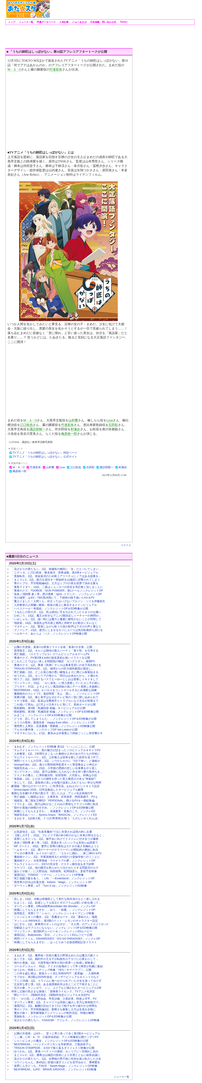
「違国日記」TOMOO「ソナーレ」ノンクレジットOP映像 (47, 874)
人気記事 (64, 22)
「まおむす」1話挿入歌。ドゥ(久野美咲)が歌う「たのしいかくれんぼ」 (55, 818)
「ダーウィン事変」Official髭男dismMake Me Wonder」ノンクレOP (53, 906)
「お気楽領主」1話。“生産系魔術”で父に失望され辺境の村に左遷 (51, 831)
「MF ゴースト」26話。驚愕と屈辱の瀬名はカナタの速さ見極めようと (55, 846)
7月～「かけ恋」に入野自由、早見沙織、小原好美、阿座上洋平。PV (53, 998)
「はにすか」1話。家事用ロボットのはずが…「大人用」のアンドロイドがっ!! (59, 924)
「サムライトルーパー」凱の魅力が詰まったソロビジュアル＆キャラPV (56, 750)
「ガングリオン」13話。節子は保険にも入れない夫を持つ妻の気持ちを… (57, 771)
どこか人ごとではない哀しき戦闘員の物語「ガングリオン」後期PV (53, 661)
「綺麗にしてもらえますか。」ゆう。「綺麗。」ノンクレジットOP (53, 909)
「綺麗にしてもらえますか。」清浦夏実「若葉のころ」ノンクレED (53, 811)
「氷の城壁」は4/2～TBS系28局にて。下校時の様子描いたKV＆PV (52, 597)
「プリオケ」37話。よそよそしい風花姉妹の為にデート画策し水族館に (55, 686)
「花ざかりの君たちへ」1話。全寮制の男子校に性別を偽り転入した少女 (56, 1058)
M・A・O (14, 69)
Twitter (123, 22)
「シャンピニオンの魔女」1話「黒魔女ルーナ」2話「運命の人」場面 (54, 916)
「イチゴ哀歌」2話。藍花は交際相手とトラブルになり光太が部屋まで (54, 700)
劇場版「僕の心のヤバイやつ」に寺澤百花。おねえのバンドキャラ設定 (55, 786)
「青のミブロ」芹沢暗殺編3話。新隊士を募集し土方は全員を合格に (53, 1009)
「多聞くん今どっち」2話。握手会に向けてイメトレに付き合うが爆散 (54, 838)
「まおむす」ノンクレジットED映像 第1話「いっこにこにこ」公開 (53, 746)
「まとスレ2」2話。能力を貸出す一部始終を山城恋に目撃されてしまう (55, 579)
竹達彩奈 (56, 69)
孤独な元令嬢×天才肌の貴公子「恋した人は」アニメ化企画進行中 (52, 793)
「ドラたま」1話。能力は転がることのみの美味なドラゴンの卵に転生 (54, 804)
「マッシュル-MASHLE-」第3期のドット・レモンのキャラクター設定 (54, 920)
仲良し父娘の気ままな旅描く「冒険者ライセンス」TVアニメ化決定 (53, 991)
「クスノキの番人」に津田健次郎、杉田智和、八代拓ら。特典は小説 (54, 775)
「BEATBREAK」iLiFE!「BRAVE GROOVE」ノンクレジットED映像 (53, 1069)
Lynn (109, 420)
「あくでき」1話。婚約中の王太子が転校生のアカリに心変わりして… (54, 959)
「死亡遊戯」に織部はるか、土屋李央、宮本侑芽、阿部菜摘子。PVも (54, 796)
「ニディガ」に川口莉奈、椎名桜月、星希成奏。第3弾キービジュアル (54, 572)
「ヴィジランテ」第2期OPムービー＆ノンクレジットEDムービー (51, 931)
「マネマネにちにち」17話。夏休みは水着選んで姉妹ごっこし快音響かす (57, 733)
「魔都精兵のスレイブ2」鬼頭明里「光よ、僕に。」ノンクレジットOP (55, 693)
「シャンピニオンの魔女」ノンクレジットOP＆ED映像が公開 (49, 1040)
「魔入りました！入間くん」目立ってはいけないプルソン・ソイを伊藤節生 (58, 601)
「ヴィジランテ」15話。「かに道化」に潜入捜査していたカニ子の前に (55, 683)
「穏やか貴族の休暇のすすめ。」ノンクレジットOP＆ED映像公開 (52, 807)
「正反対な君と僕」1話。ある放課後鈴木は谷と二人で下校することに (54, 984)
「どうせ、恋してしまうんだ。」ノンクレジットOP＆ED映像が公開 (53, 718)
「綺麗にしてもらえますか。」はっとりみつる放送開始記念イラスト (54, 942)
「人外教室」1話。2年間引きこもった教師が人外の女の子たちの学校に (55, 753)
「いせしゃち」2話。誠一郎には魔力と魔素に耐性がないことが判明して (56, 619)
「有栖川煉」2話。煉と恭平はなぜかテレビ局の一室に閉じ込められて (54, 697)
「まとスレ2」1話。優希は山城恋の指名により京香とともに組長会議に (55, 1055)
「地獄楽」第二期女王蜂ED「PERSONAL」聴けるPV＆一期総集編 (52, 800)
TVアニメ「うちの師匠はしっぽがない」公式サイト (45, 456)
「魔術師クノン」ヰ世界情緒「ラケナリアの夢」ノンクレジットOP (53, 860)
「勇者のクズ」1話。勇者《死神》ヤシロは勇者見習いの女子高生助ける (56, 665)
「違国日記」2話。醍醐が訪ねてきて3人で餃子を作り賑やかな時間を (54, 1005)
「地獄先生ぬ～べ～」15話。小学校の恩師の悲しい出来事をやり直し (54, 768)
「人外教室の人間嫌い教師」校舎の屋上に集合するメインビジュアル (54, 604)
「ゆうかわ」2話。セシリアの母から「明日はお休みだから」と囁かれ (54, 675)
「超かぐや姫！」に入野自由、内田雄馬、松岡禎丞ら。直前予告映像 (54, 871)
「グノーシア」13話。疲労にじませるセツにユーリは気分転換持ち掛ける (57, 630)
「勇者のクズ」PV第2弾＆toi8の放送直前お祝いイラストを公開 (50, 657)
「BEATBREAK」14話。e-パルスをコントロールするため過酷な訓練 (54, 690)
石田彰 (113, 425)
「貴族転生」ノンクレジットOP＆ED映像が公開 (41, 1016)
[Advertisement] (122, 9)
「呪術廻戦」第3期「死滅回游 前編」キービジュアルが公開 (48, 708)
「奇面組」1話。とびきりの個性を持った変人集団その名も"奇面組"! (53, 778)
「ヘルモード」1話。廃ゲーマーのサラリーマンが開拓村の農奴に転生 (54, 849)
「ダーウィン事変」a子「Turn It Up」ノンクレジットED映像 (49, 885)
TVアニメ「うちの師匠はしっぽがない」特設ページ (45, 452)
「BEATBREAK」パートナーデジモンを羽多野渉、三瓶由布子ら (51, 1044)
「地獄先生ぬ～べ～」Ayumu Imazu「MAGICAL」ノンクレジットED (54, 814)
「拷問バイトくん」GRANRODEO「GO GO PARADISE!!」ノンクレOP (55, 938)
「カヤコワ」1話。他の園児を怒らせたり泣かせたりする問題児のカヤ (54, 867)
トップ (11, 22)
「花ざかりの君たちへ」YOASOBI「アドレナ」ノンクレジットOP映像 (55, 1020)
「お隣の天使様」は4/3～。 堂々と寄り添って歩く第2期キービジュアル (55, 1033)
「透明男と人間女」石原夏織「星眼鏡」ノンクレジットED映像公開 (53, 726)
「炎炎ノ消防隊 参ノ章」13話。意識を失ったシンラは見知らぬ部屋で (54, 842)
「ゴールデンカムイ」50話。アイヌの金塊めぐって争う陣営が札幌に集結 (57, 966)
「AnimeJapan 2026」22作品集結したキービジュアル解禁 (47, 789)
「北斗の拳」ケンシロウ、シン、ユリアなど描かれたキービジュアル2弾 (56, 987)
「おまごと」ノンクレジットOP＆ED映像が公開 (41, 715)
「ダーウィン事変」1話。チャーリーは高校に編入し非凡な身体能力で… (56, 1002)
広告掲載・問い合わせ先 (103, 22)
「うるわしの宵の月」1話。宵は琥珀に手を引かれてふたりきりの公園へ (56, 612)
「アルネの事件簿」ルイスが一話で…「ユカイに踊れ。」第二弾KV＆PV (56, 853)
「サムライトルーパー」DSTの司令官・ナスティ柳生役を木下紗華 (52, 864)
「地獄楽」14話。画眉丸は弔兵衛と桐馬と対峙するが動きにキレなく (54, 622)
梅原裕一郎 (69, 433)
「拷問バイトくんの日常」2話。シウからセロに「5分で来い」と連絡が (55, 760)
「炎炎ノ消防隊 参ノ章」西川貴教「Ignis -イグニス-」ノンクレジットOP (56, 594)
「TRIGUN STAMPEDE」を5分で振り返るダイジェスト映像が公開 (52, 1047)
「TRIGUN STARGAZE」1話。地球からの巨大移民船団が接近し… (52, 668)
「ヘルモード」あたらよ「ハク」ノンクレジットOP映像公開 (49, 633)
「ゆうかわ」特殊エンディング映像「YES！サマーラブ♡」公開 (51, 969)
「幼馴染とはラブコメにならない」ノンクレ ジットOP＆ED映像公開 (54, 927)
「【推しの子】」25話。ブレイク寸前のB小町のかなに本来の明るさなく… (58, 835)
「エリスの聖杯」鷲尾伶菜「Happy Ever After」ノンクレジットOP (52, 722)
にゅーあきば (79, 22)
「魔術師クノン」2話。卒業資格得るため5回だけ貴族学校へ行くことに (55, 856)
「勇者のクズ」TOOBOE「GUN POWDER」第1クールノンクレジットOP (57, 590)
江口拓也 (26, 425)
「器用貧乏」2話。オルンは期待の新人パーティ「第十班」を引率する (54, 650)
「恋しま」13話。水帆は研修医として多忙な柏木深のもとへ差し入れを (55, 898)
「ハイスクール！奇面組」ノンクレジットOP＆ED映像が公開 (49, 608)
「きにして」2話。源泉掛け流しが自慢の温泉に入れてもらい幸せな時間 (56, 782)
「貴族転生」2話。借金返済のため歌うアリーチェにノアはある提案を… (56, 576)
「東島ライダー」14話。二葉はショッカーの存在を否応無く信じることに (57, 587)
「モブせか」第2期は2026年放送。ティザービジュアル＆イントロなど (55, 976)
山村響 (73, 420)
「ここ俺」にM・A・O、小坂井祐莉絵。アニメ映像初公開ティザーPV (55, 1037)
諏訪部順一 (37, 429)
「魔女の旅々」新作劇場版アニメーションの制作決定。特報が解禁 (52, 1012)
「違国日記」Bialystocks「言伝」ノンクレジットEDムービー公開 (51, 934)
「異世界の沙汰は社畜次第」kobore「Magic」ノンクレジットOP (51, 882)
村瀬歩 (75, 429)
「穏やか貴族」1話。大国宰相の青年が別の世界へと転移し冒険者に (53, 962)
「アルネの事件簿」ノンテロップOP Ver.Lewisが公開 (44, 729)
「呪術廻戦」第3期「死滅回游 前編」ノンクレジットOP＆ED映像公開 (55, 711)
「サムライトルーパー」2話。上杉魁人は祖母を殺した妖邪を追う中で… (56, 757)
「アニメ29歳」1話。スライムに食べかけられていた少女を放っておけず (56, 980)
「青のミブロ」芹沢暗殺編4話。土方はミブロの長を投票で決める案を (54, 583)
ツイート (126, 545)
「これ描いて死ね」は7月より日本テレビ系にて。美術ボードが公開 (53, 704)
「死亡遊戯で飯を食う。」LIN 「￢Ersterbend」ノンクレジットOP (52, 878)
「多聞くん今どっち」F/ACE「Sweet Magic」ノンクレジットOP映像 (54, 1065)
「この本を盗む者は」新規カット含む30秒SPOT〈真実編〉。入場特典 (55, 973)
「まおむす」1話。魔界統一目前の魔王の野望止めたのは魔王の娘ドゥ (54, 955)
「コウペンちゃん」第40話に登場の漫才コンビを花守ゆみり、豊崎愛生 (55, 1062)
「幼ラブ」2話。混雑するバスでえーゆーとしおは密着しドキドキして (54, 679)
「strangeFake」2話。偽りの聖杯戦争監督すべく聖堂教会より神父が (54, 764)
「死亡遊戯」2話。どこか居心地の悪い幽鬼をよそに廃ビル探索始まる (54, 672)
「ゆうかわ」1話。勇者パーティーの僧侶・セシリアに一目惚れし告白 (54, 1051)
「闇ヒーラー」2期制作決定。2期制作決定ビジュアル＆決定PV (50, 994)
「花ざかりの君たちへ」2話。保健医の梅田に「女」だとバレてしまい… (56, 569)
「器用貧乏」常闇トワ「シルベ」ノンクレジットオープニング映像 (52, 913)
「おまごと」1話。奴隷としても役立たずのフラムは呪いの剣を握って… (56, 902)
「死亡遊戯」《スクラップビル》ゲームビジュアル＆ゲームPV (50, 654)
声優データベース (46, 22)
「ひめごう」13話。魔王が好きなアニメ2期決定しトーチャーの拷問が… (56, 615)
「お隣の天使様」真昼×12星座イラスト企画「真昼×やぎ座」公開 (51, 647)
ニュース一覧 (25, 22)
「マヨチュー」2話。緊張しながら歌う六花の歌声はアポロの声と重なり (56, 626)
